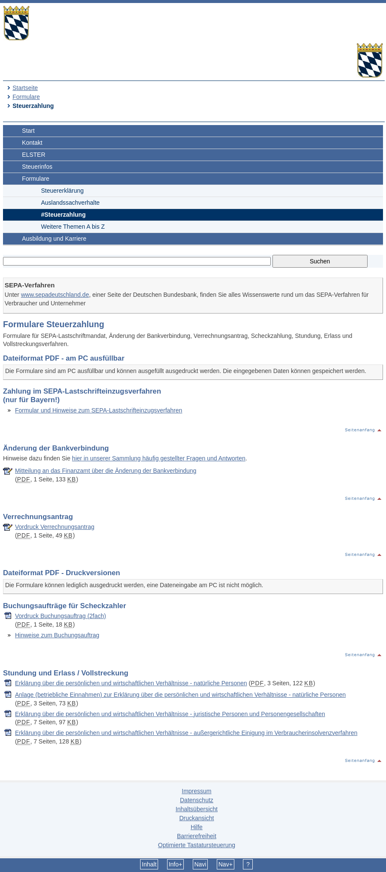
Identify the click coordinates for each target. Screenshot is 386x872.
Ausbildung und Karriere (54, 238)
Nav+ (225, 864)
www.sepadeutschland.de (55, 294)
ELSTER (33, 154)
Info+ (176, 864)
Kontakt (32, 142)
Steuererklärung (62, 190)
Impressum (196, 791)
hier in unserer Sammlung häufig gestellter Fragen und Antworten (158, 458)
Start (28, 130)
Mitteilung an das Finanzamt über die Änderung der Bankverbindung (105, 470)
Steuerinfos (37, 166)
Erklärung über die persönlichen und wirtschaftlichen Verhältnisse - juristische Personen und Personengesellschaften (170, 714)
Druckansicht (196, 818)
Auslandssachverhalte (70, 202)
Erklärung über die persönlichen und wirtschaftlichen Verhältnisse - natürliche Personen (131, 683)
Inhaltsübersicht (197, 809)
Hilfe (197, 827)
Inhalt (149, 864)
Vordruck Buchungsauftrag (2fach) (60, 615)
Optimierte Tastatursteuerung (196, 845)
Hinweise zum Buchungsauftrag (57, 635)
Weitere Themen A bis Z (73, 226)
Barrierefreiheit (196, 836)
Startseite (25, 87)
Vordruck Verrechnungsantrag (54, 526)
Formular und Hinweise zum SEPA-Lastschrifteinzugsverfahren (98, 410)
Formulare (26, 96)
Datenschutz (196, 800)
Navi (200, 864)
